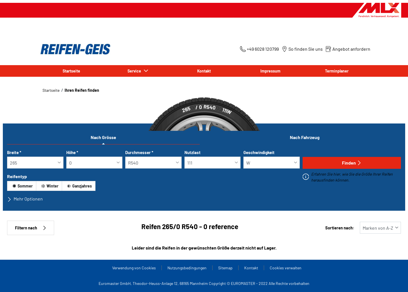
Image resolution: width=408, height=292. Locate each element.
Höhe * (72, 152)
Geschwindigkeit (259, 152)
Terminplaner (336, 71)
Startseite (71, 71)
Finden (352, 162)
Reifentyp (17, 176)
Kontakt (204, 71)
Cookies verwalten (285, 267)
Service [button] (135, 71)
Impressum (270, 71)
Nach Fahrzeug (305, 137)
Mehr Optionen (25, 199)
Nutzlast (192, 152)
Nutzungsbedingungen (187, 267)
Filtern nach (30, 227)
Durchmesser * (139, 152)
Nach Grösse (103, 137)
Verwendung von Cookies (134, 267)
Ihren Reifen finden (82, 90)
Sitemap (225, 267)
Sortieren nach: (339, 227)
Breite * (14, 152)
